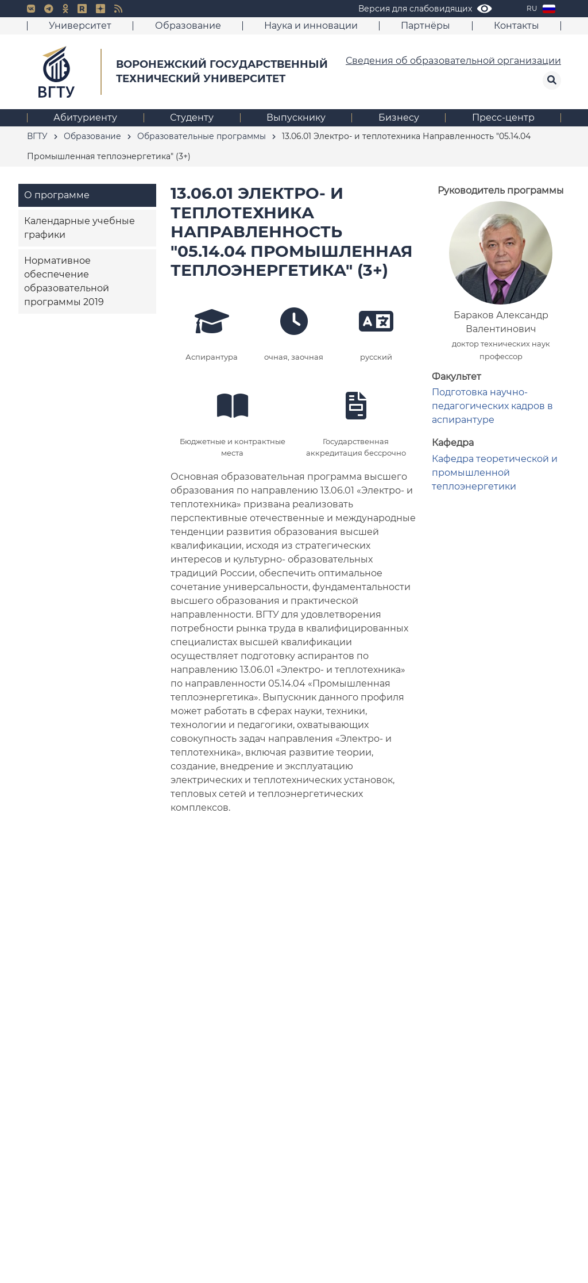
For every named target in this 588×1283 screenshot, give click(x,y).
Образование (188, 25)
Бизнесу (398, 117)
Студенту (192, 117)
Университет (80, 25)
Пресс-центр (503, 117)
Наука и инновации (311, 25)
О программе (57, 195)
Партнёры (425, 25)
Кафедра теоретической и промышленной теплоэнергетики (495, 472)
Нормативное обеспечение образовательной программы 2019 (66, 281)
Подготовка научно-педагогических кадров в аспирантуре (492, 406)
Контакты (516, 25)
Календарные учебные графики (79, 227)
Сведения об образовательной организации (453, 60)
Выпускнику (296, 117)
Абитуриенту (85, 117)
